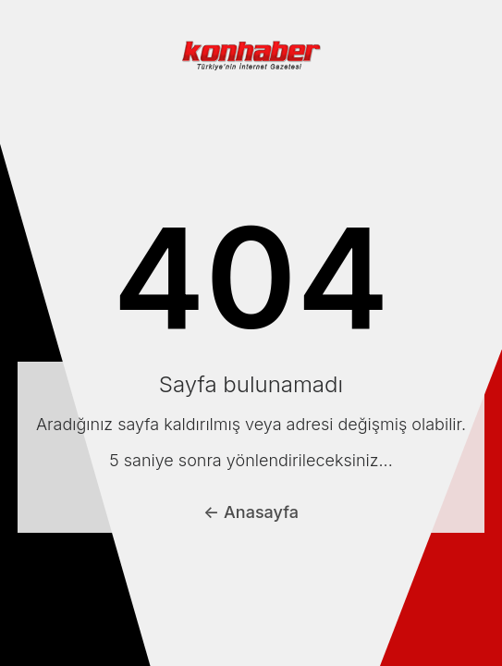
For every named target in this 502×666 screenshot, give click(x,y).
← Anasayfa (251, 512)
